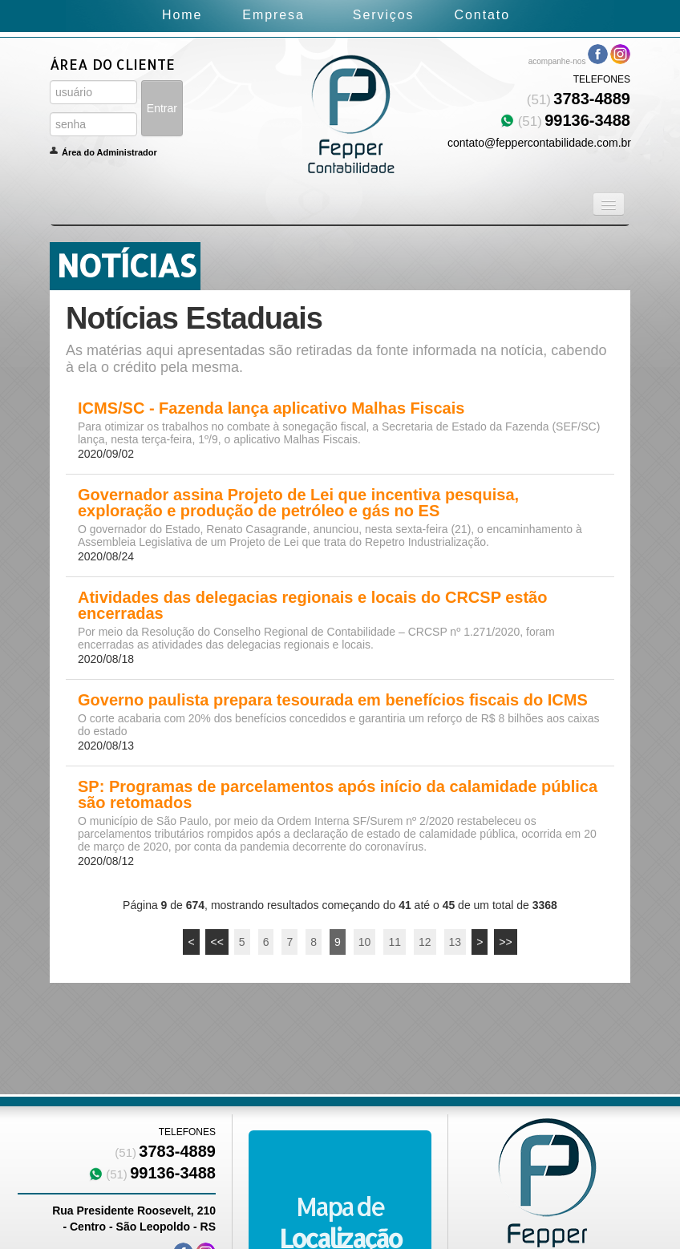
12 (425, 942)
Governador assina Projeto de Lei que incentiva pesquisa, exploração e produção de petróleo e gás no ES (298, 503)
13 (455, 942)
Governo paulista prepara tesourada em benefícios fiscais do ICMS (333, 700)
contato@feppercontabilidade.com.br (539, 142)
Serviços (384, 15)
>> (505, 942)
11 (394, 942)
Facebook (598, 54)
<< (216, 942)
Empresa (273, 15)
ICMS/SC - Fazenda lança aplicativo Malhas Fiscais (271, 408)
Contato (482, 15)
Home (182, 15)
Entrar (162, 108)
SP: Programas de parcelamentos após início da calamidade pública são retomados (337, 794)
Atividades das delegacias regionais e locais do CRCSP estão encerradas (312, 605)
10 (364, 942)
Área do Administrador (109, 152)
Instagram (620, 54)
